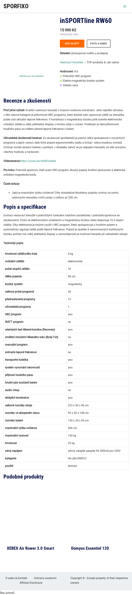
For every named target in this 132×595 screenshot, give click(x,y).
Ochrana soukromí (45, 578)
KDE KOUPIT (72, 43)
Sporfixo (16, 6)
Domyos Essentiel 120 (90, 548)
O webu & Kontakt (16, 578)
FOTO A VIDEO (98, 43)
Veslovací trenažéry (71, 62)
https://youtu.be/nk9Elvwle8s (38, 161)
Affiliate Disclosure (31, 582)
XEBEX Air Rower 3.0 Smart (30, 548)
